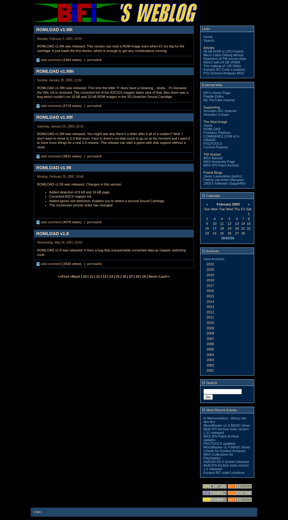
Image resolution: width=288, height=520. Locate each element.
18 (137, 276)
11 (91, 276)
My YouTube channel (219, 100)
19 (144, 276)
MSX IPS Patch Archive (221, 165)
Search (208, 40)
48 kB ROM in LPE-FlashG (223, 51)
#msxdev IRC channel (219, 111)
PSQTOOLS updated (219, 443)
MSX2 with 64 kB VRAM (221, 62)
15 (118, 276)
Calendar (211, 196)
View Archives (213, 259)
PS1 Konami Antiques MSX (224, 73)
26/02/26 (227, 238)
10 (85, 276)
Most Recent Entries (219, 410)
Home (208, 37)
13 (104, 276)
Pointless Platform (217, 132)
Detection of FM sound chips (224, 58)
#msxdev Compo (216, 114)
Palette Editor (213, 96)
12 (98, 276)
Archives (210, 251)
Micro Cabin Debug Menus (223, 55)
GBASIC (209, 140)
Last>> (164, 276)
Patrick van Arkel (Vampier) (223, 180)
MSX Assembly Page (219, 161)
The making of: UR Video (222, 66)
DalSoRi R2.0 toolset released (226, 461)
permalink (94, 60)
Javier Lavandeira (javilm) (222, 176)
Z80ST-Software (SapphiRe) (224, 183)
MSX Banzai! (213, 158)
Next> (154, 276)
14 (111, 276)
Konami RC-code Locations (224, 472)
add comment (49, 60)
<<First (64, 276)
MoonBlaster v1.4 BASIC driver (226, 425)
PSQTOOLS (212, 143)
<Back (75, 276)
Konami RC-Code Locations (224, 69)
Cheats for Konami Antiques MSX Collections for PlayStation (224, 454)
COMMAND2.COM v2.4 (221, 136)
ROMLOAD (212, 129)
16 (124, 276)
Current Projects (215, 147)
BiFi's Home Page (216, 93)
